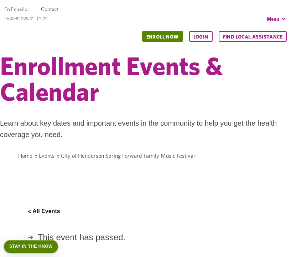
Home (25, 155)
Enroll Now (162, 37)
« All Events (44, 211)
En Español (16, 9)
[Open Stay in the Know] (31, 246)
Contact (50, 9)
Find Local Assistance (252, 37)
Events (46, 155)
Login (200, 37)
